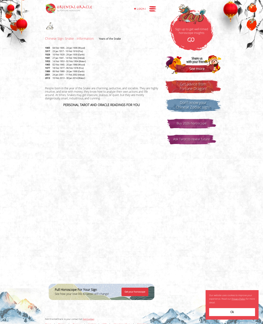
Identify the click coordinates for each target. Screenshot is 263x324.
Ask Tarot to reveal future (191, 139)
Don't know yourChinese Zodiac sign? (193, 105)
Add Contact (88, 319)
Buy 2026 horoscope (191, 123)
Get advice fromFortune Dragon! (193, 86)
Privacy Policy (238, 299)
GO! (191, 40)
